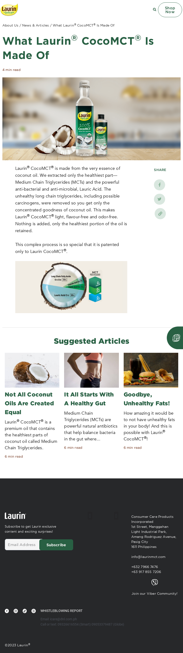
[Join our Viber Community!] (154, 581)
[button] (90, 515)
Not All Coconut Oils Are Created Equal (29, 403)
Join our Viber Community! (155, 593)
